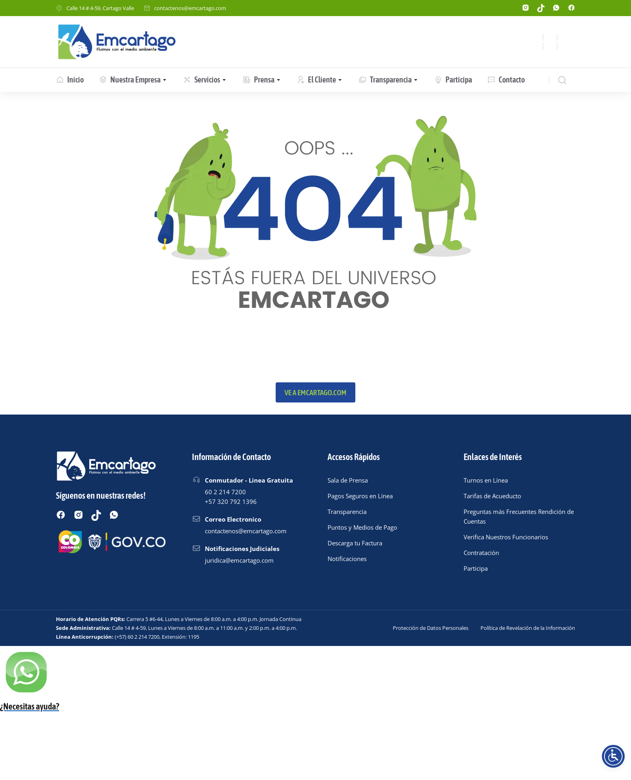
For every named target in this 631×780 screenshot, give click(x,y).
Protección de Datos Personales (430, 627)
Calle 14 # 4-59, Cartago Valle (100, 8)
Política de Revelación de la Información (527, 627)
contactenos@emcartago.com (190, 8)
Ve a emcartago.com (315, 392)
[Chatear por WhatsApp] (315, 701)
